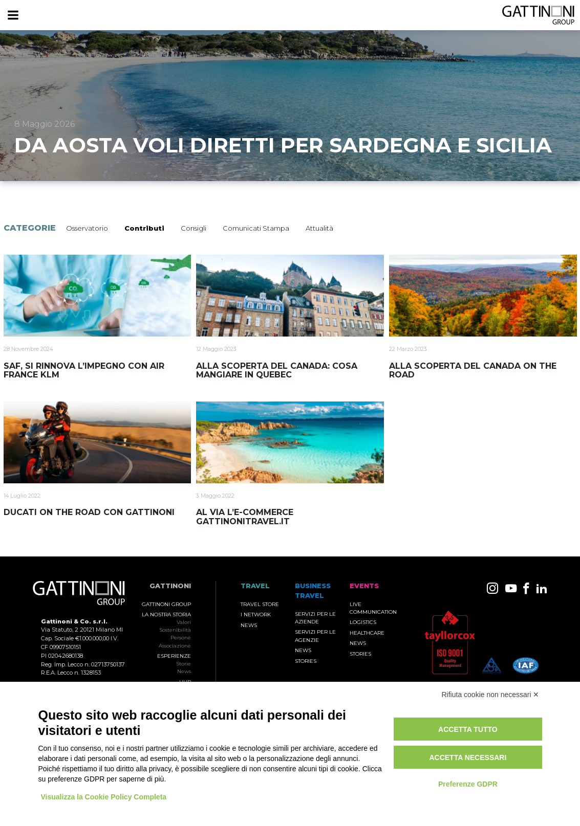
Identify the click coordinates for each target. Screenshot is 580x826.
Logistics (363, 622)
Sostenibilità (175, 630)
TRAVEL (255, 586)
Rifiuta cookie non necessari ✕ (491, 694)
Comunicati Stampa (256, 228)
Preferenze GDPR (468, 784)
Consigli (193, 228)
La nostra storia (166, 614)
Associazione (175, 645)
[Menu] (13, 15)
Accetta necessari (467, 757)
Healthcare (367, 633)
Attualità (319, 228)
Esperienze (174, 656)
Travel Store (260, 604)
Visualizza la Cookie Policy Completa (104, 797)
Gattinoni (170, 586)
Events (364, 586)
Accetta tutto (468, 729)
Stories (305, 661)
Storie (183, 663)
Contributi (144, 228)
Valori (184, 622)
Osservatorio (87, 228)
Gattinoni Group (166, 604)
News (184, 671)
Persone (180, 637)
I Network (256, 614)
